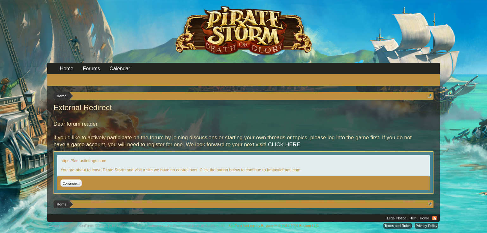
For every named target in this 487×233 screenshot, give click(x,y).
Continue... (71, 183)
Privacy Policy (426, 226)
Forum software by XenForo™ (181, 226)
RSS (434, 218)
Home (66, 68)
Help (413, 218)
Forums (91, 68)
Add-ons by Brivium (273, 226)
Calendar (120, 68)
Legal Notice (396, 218)
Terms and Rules (397, 226)
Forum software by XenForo (92, 226)
